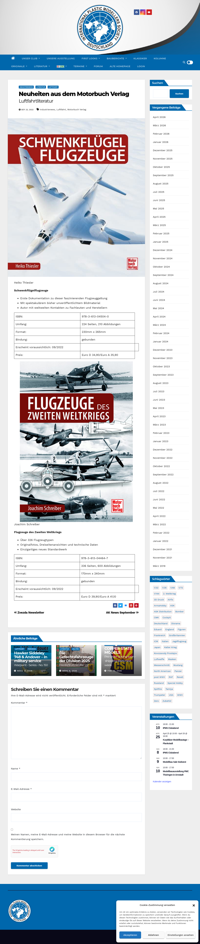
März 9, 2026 (69, 671)
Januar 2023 (160, 441)
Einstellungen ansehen (181, 935)
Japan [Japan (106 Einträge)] (157, 647)
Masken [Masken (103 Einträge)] (172, 659)
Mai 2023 (158, 408)
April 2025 (159, 216)
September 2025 (163, 175)
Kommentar (19, 702)
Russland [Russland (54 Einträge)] (159, 683)
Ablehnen (153, 935)
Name (15, 768)
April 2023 (159, 416)
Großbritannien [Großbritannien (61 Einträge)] (177, 635)
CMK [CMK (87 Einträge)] (156, 617)
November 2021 (162, 557)
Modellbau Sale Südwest (174, 762)
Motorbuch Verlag (76, 109)
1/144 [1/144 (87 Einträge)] (156, 593)
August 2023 (160, 383)
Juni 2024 (159, 299)
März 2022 (159, 524)
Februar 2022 (161, 532)
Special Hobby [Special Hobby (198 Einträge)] (175, 683)
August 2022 (160, 482)
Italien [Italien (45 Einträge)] (165, 641)
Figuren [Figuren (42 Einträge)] (182, 629)
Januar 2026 (160, 142)
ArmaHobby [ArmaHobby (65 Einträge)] (160, 605)
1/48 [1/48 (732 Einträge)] (172, 587)
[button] (193, 905)
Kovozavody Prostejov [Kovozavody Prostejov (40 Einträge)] (165, 653)
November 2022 (162, 457)
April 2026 (159, 117)
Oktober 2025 (161, 166)
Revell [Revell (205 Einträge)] (180, 677)
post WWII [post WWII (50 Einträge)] (159, 677)
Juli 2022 (158, 491)
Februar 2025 (161, 233)
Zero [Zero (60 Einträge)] (156, 701)
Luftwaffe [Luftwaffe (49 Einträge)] (159, 659)
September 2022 (163, 474)
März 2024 (159, 324)
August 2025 (160, 183)
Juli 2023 (158, 391)
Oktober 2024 (161, 266)
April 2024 (159, 316)
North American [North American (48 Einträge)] (162, 671)
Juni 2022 (159, 499)
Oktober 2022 (161, 466)
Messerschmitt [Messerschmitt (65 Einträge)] (162, 665)
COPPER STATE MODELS (120, 656)
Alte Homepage (120, 66)
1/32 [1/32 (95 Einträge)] (156, 587)
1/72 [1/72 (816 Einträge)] (181, 587)
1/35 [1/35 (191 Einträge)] (164, 587)
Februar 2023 (161, 432)
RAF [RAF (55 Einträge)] (171, 677)
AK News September (122, 612)
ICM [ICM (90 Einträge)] (156, 641)
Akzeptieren (130, 935)
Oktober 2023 (161, 366)
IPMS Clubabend (171, 728)
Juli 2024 (158, 291)
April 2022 (159, 516)
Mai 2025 (158, 208)
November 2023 (162, 358)
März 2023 (159, 424)
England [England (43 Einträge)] (169, 629)
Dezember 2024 (162, 250)
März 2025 (159, 225)
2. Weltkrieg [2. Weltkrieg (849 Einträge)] (169, 593)
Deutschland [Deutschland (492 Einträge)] (161, 623)
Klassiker (140, 58)
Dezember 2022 (162, 449)
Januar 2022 (160, 541)
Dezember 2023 (162, 349)
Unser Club (31, 58)
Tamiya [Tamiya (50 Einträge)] (169, 689)
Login (141, 66)
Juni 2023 (159, 399)
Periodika (32, 649)
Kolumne (160, 58)
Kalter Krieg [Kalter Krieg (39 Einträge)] (170, 647)
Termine (80, 66)
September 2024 (163, 275)
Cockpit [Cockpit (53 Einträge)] (167, 617)
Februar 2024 (161, 333)
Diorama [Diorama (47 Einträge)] (175, 623)
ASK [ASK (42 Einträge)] (172, 605)
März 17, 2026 (24, 671)
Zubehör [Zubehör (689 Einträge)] (166, 701)
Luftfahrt (53, 87)
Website (16, 809)
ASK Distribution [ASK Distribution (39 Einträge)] (163, 611)
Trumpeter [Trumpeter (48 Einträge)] (159, 695)
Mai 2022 (158, 507)
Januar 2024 (160, 341)
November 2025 (162, 158)
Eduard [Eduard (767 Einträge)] (158, 629)
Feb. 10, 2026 (115, 671)
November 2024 (162, 258)
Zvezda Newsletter (29, 612)
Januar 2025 (160, 241)
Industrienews (26, 87)
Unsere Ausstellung (61, 58)
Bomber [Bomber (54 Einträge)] (179, 611)
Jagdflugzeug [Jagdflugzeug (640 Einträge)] (179, 641)
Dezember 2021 (162, 549)
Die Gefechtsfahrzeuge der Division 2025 (76, 659)
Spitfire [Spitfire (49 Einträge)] (158, 689)
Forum (98, 66)
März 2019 (159, 565)
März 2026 (159, 125)
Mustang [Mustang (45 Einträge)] (177, 665)
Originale (19, 66)
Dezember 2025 (162, 150)
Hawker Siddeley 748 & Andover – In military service (31, 659)
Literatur (42, 66)
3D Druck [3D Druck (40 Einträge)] (159, 599)
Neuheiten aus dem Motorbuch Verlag (74, 97)
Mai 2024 (158, 308)
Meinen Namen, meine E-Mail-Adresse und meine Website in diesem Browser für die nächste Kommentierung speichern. (68, 837)
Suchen (157, 83)
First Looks (91, 58)
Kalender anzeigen (162, 781)
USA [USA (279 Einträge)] (171, 695)
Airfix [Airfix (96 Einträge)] (170, 599)
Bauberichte (117, 58)
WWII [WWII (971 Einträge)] (180, 695)
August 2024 (160, 283)
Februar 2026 (161, 133)
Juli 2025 (158, 191)
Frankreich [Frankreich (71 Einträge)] (159, 635)
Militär (75, 649)
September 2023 (163, 374)
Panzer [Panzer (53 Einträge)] (178, 671)
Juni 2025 (159, 200)
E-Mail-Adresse (21, 788)
